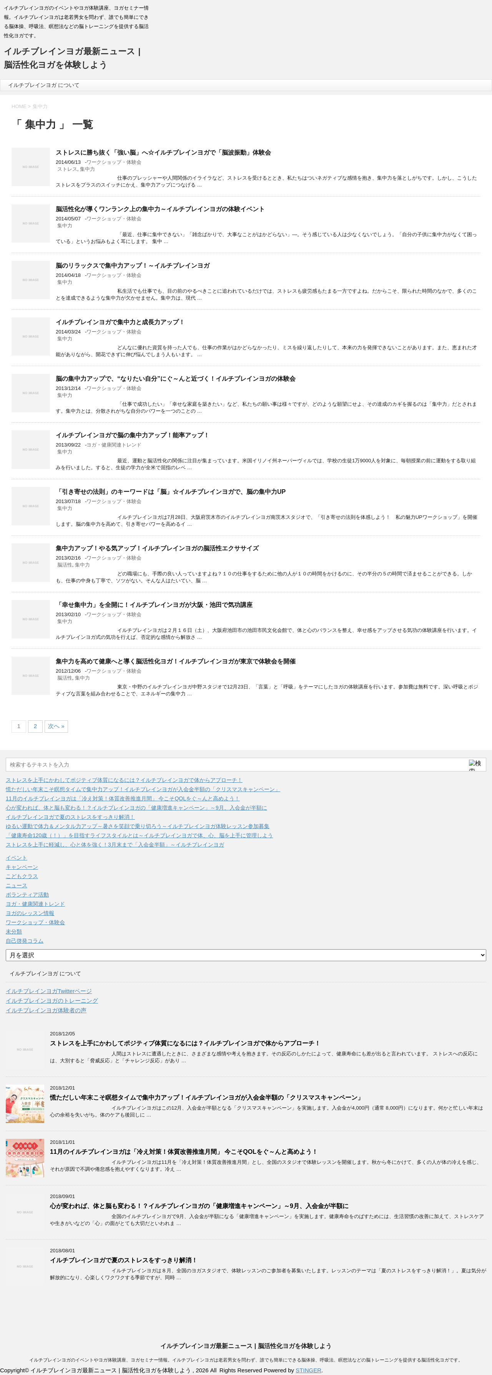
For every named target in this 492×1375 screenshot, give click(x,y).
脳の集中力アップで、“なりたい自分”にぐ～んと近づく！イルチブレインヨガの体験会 (176, 378)
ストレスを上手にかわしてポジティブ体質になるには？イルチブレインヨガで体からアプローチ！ (124, 780)
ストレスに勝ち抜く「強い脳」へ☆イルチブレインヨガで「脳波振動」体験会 (163, 152)
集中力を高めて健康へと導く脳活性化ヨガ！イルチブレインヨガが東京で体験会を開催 (176, 661)
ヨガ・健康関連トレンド (113, 445)
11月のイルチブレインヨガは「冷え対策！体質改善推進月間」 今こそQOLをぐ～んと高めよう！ (123, 798)
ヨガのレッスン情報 (30, 913)
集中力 (87, 169)
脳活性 (64, 565)
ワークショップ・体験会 (113, 162)
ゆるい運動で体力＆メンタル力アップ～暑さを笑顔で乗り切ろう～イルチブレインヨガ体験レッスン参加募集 (137, 826)
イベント (16, 858)
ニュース (16, 885)
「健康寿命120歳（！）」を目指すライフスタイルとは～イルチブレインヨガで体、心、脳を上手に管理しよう (139, 835)
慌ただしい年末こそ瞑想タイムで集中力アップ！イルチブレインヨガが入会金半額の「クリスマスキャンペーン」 (143, 789)
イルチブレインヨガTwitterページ (49, 991)
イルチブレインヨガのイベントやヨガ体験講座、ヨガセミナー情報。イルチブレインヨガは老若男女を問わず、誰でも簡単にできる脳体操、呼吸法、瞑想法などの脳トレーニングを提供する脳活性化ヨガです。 (246, 1360)
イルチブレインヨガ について (44, 85)
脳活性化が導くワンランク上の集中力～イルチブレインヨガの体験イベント (160, 209)
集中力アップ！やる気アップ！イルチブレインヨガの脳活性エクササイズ (157, 548)
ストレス (67, 169)
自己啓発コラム (24, 941)
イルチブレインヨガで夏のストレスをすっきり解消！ (70, 817)
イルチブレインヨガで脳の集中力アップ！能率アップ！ (132, 435)
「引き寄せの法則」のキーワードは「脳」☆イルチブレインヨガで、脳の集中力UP (171, 491)
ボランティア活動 (27, 895)
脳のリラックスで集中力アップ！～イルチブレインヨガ (132, 265)
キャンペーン (22, 867)
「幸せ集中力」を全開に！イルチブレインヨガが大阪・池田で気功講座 (154, 605)
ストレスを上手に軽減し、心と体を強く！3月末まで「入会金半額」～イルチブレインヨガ (115, 845)
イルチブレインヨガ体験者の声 (46, 1010)
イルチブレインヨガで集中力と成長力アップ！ (120, 322)
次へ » (56, 726)
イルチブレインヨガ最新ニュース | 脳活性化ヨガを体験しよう (245, 1346)
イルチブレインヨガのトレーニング (52, 1000)
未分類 (14, 931)
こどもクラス (22, 876)
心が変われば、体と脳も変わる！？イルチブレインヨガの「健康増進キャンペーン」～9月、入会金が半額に (136, 808)
